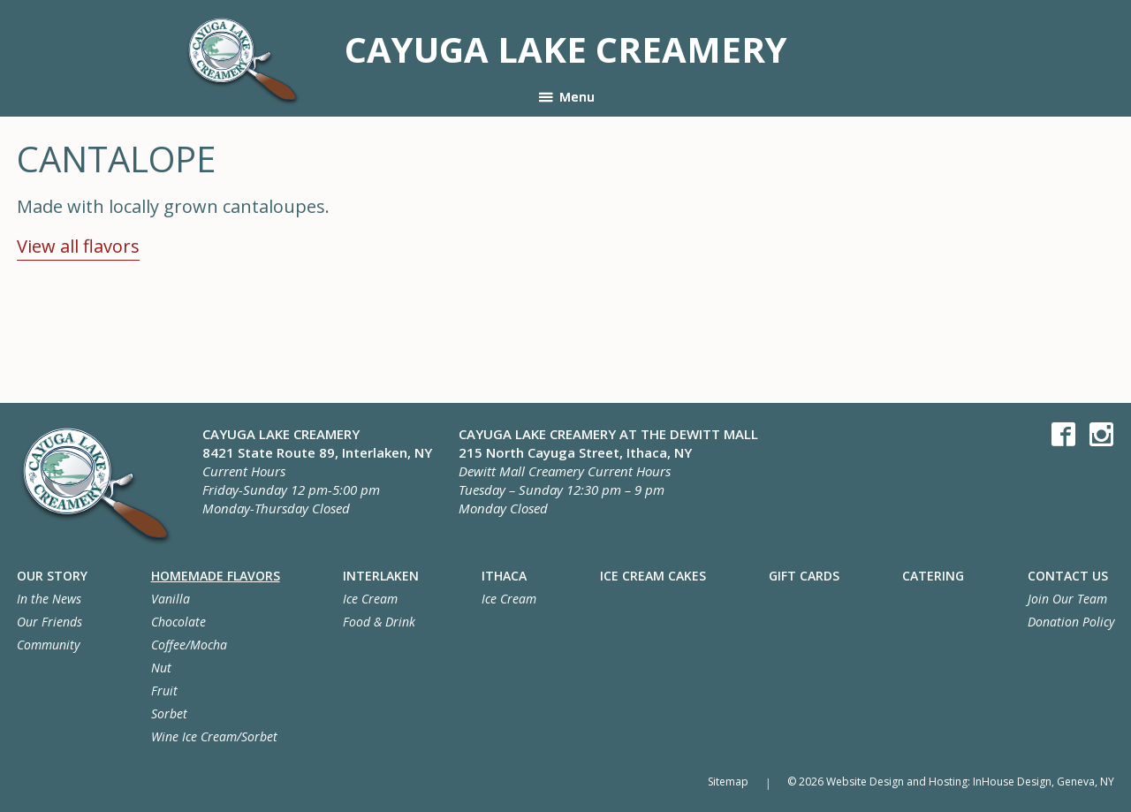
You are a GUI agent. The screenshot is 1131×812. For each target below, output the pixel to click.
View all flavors (78, 246)
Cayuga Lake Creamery (566, 46)
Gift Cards (804, 576)
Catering (933, 576)
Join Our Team (1067, 598)
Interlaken (381, 576)
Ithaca (504, 576)
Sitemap (728, 782)
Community (48, 644)
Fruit (164, 690)
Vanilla (170, 598)
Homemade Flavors (215, 576)
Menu (577, 96)
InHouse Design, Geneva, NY (1043, 781)
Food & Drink (379, 621)
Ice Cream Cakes (653, 576)
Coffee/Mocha (189, 644)
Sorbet (169, 713)
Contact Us (1068, 576)
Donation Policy (1071, 621)
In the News (49, 598)
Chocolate (178, 621)
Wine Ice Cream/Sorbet (214, 736)
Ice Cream (370, 598)
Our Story (52, 576)
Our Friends (49, 621)
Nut (161, 667)
